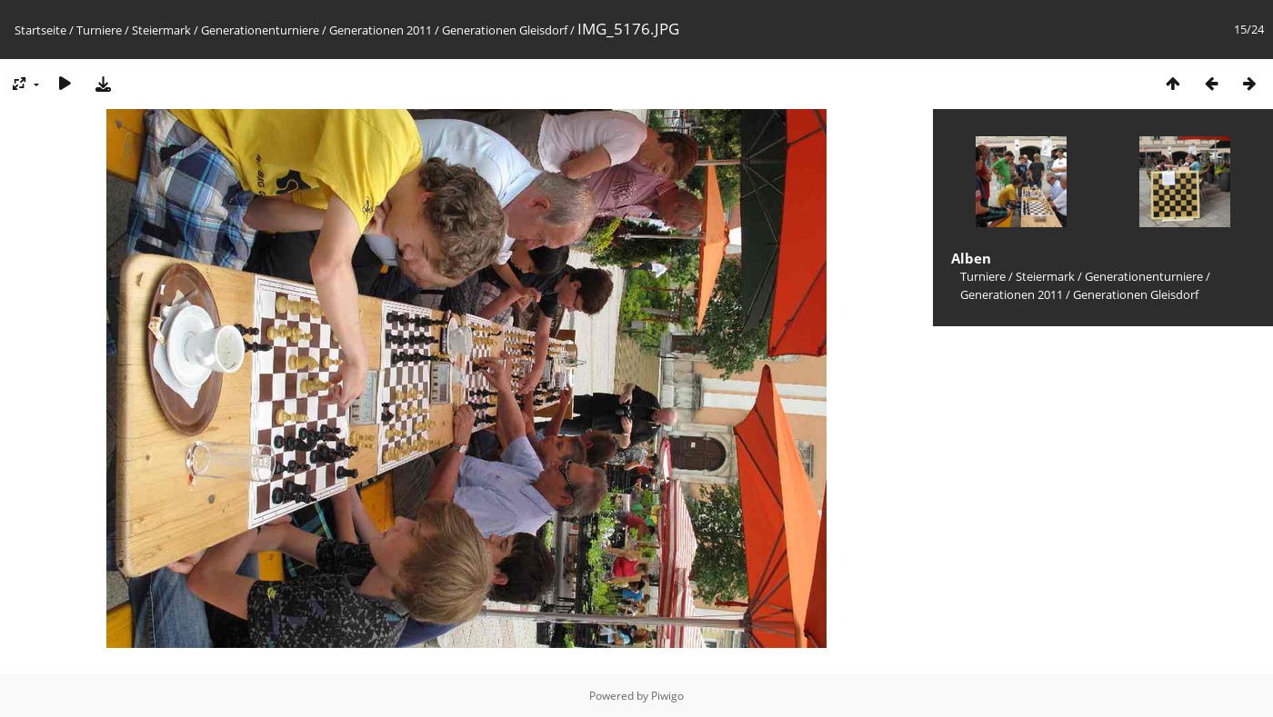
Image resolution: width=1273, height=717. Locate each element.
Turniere (99, 30)
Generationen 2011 (380, 30)
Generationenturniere (260, 30)
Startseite (40, 30)
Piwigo (667, 695)
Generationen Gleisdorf (504, 30)
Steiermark (161, 30)
